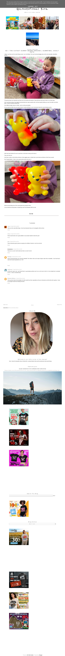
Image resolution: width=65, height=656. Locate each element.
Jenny (8, 233)
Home (32, 305)
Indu (8, 241)
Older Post (5, 304)
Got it (36, 6)
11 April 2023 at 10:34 (20, 278)
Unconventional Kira (32, 8)
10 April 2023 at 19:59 (16, 256)
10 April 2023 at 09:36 (14, 233)
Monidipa (9, 256)
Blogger (40, 655)
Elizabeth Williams (11, 278)
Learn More (30, 6)
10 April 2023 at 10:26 (14, 241)
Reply (8, 229)
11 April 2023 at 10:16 (17, 269)
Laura (8, 226)
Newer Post (59, 304)
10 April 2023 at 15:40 (17, 249)
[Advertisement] (32, 480)
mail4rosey (9, 269)
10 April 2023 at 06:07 (14, 226)
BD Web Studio (30, 655)
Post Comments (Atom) (13, 307)
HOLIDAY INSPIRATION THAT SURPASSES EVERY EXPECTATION (32, 368)
